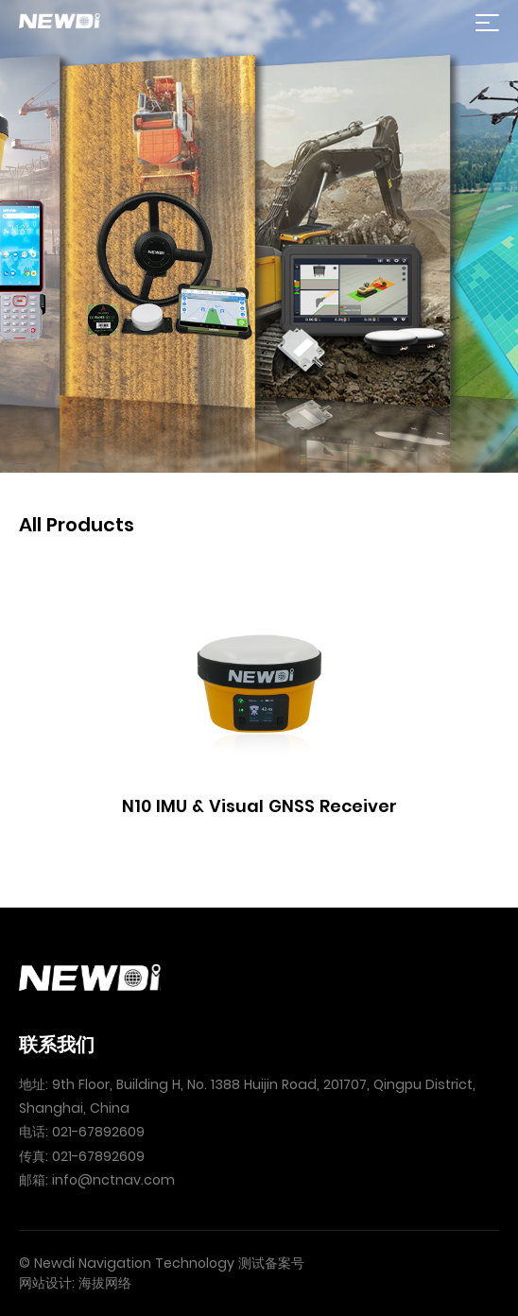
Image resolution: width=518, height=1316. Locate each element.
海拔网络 (104, 1282)
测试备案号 (271, 1263)
